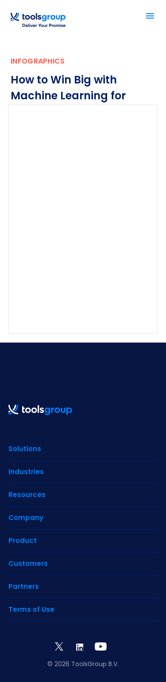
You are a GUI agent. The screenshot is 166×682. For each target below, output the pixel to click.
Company (25, 517)
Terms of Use (31, 609)
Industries (26, 471)
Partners (23, 586)
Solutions (24, 448)
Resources (27, 494)
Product (22, 540)
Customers (28, 563)
